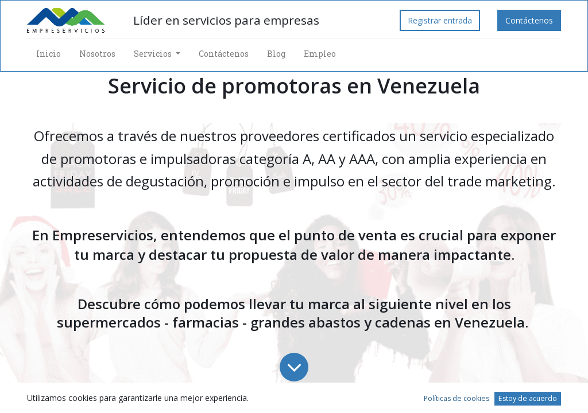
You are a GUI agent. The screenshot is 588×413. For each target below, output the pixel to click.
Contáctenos (529, 20)
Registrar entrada (440, 20)
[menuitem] (48, 53)
